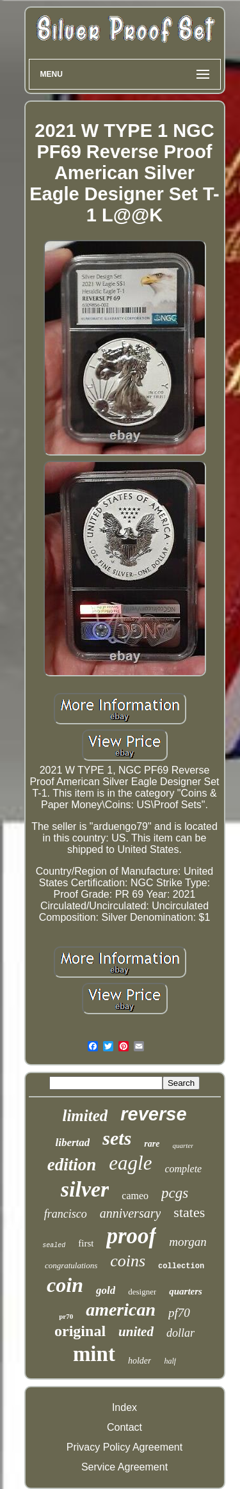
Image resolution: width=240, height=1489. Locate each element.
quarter (182, 1145)
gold (105, 1290)
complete (183, 1168)
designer (142, 1291)
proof (131, 1235)
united (136, 1331)
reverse (153, 1114)
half (170, 1361)
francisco (65, 1213)
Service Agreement (124, 1466)
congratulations (71, 1265)
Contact (124, 1427)
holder (140, 1361)
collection (181, 1266)
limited (85, 1115)
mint (94, 1354)
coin (65, 1284)
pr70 (66, 1316)
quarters (185, 1291)
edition (72, 1164)
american (121, 1309)
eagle (130, 1163)
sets (116, 1138)
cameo (135, 1195)
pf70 (179, 1312)
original (80, 1331)
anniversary (130, 1213)
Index (124, 1407)
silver (85, 1189)
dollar (180, 1332)
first (85, 1243)
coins (127, 1261)
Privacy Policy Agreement (124, 1447)
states (189, 1212)
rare (151, 1144)
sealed (53, 1245)
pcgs (174, 1193)
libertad (73, 1142)
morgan (187, 1241)
